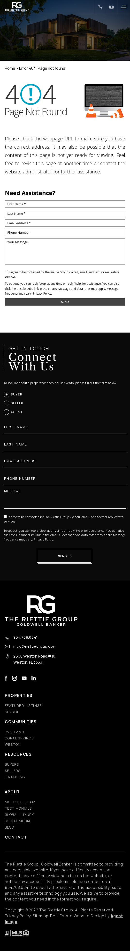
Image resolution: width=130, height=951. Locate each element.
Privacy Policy (42, 293)
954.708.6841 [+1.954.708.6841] (25, 637)
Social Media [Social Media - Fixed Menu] (18, 821)
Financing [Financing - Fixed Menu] (15, 777)
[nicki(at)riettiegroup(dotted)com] (111, 7)
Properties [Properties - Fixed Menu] (18, 695)
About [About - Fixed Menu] (12, 792)
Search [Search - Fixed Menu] (12, 712)
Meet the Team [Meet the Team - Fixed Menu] (20, 802)
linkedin (33, 678)
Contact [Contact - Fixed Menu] (16, 837)
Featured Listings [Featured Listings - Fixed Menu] (23, 705)
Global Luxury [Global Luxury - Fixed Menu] (19, 814)
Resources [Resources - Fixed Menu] (18, 754)
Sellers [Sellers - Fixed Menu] (13, 770)
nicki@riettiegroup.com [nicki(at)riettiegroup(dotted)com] (35, 646)
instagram (14, 678)
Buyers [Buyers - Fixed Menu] (12, 764)
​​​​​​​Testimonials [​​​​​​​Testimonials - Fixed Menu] (18, 808)
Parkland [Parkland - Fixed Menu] (14, 731)
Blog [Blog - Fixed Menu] (9, 827)
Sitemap (40, 915)
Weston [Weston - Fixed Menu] (13, 744)
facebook (6, 678)
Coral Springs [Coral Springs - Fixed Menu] (19, 738)
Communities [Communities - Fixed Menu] (21, 721)
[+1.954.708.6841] (100, 7)
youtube (24, 678)
